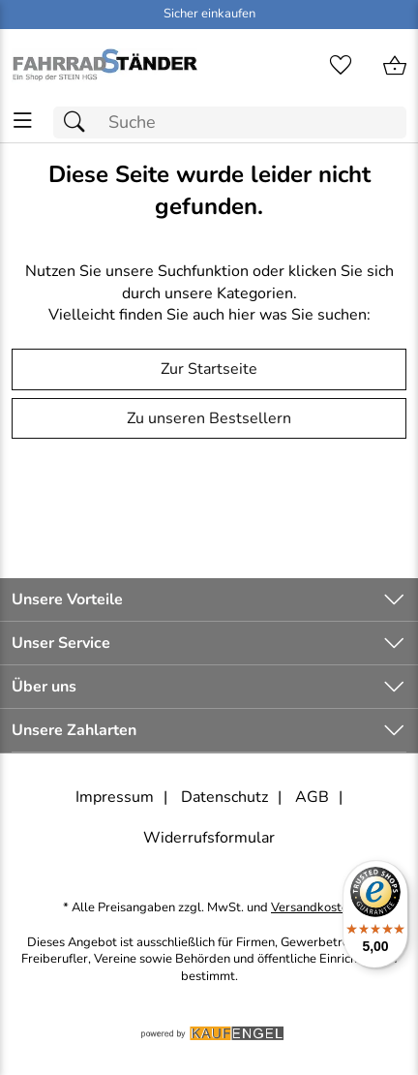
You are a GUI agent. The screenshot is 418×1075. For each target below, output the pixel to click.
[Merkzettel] (340, 65)
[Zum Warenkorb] (394, 65)
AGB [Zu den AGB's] (312, 797)
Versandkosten (313, 908)
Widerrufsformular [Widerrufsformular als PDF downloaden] (209, 837)
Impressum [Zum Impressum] (114, 797)
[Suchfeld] (229, 122)
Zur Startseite (209, 369)
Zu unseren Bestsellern (209, 418)
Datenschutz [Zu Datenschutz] (224, 797)
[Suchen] (79, 122)
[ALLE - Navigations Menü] (23, 121)
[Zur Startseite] (104, 66)
